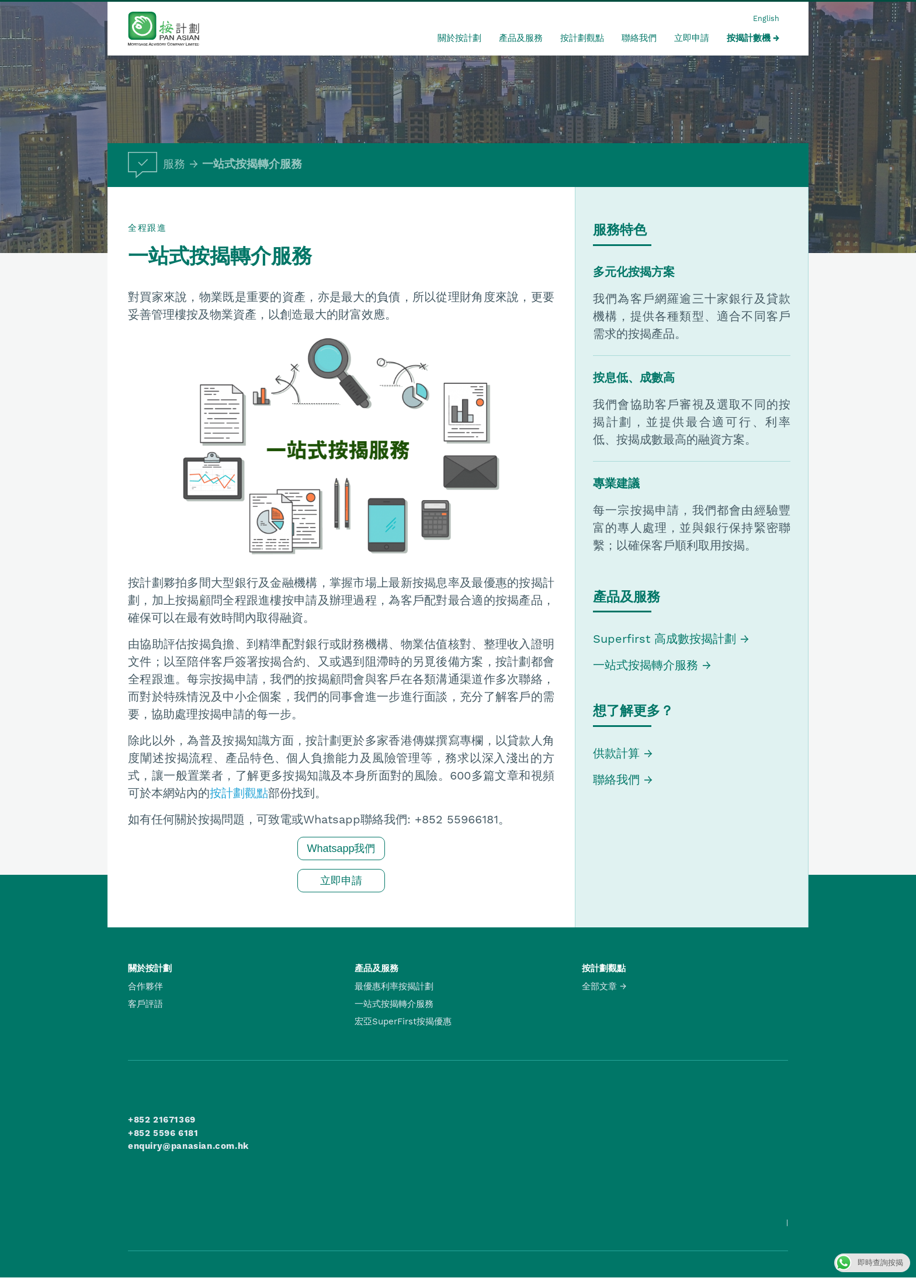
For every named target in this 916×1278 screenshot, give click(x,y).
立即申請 (691, 38)
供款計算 (616, 753)
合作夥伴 (145, 986)
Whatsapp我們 (341, 848)
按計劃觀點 (582, 38)
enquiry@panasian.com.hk (188, 1146)
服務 (156, 164)
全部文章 (599, 986)
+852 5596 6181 (163, 1133)
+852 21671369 (162, 1119)
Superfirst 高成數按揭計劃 (664, 639)
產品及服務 (521, 38)
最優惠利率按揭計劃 (394, 986)
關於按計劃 (459, 38)
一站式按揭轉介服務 (252, 164)
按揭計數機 (749, 38)
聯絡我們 (639, 38)
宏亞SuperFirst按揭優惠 (403, 1021)
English (766, 18)
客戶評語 (145, 1004)
